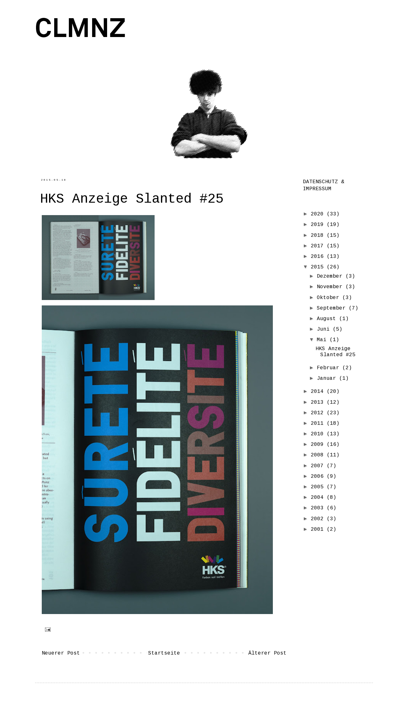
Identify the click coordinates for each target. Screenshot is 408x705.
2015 (319, 267)
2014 (319, 391)
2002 (319, 519)
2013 (319, 402)
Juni (325, 329)
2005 (319, 487)
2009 (319, 444)
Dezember (331, 276)
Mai (323, 340)
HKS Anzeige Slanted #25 (335, 352)
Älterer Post (267, 653)
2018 (319, 235)
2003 (319, 508)
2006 (319, 476)
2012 (319, 413)
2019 (319, 225)
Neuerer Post (61, 653)
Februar (329, 368)
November (331, 287)
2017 (319, 246)
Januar (328, 378)
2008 (319, 455)
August (328, 319)
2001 (319, 529)
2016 (319, 256)
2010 (319, 434)
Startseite (164, 653)
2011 (319, 423)
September (333, 308)
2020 (319, 214)
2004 (319, 497)
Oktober (329, 298)
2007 (319, 466)
